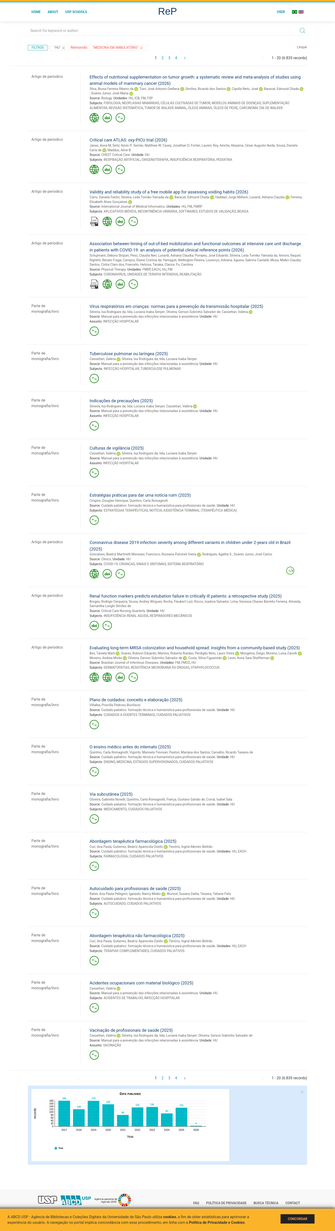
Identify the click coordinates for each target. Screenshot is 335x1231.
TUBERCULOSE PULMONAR (161, 369)
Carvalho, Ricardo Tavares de (232, 752)
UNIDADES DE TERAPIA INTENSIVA (152, 274)
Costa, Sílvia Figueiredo (205, 658)
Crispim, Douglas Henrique (109, 500)
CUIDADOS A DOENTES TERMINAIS (129, 715)
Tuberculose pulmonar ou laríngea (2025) (129, 353)
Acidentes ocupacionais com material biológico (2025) (141, 982)
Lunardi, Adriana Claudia (267, 197)
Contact (292, 1203)
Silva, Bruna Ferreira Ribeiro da (112, 89)
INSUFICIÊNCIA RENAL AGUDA (126, 616)
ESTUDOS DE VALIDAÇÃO (217, 211)
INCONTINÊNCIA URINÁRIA (158, 211)
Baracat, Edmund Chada (281, 89)
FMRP (198, 206)
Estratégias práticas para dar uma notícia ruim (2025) (140, 495)
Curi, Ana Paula (100, 847)
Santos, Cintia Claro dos (107, 264)
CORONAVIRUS (115, 274)
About (53, 12)
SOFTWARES (188, 211)
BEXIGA (242, 211)
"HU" (60, 48)
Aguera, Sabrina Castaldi (251, 260)
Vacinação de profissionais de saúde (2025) (131, 1030)
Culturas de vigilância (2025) (117, 448)
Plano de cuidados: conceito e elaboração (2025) (136, 699)
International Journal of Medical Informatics (133, 206)
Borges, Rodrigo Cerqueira (108, 601)
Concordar (297, 1219)
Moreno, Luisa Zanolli (281, 653)
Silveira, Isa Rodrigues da (108, 312)
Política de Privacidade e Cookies (217, 1222)
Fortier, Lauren (201, 145)
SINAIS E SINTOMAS (151, 564)
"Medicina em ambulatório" (118, 48)
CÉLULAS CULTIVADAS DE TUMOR (185, 103)
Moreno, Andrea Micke (106, 658)
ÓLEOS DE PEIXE (226, 108)
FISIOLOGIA (112, 103)
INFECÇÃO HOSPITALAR (121, 321)
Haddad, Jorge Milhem (231, 197)
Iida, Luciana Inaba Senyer (145, 312)
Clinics (106, 559)
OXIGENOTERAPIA (155, 160)
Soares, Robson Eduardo (138, 653)
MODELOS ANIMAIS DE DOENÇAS (236, 103)
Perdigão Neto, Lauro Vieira (214, 653)
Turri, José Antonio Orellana (159, 89)
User (281, 12)
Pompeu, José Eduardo (211, 255)
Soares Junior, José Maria (109, 93)
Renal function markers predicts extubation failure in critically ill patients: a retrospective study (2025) (186, 596)
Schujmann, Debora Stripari (109, 255)
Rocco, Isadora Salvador (211, 601)
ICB (137, 98)
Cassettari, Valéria (235, 312)
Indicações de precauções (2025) (121, 400)
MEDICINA (124, 762)
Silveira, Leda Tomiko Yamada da (144, 197)
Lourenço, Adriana (219, 260)
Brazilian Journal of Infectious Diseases (129, 662)
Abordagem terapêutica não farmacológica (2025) (137, 935)
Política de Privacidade (226, 1203)
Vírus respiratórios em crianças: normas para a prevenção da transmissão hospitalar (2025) (176, 306)
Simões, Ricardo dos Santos (205, 89)
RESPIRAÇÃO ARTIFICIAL (122, 160)
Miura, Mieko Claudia (285, 260)
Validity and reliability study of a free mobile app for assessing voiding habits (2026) (169, 191)
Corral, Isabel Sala (219, 799)
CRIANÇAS (127, 564)
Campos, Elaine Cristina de (142, 260)
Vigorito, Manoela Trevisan (148, 752)
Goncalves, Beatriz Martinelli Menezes (117, 554)
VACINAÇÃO (112, 1045)
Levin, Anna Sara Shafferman (249, 658)
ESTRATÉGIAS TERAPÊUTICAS (126, 510)
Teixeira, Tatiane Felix (215, 894)
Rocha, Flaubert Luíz (178, 601)
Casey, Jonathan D (176, 145)
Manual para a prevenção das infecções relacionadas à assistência (149, 316)
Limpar (302, 47)
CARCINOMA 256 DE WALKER (261, 108)
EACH (156, 269)
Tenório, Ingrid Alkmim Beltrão (190, 847)
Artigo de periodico (47, 76)
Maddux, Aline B (119, 150)
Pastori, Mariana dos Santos (189, 752)
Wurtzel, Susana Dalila (183, 894)
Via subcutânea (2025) (111, 794)
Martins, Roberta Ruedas (175, 653)
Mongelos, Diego (252, 653)
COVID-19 (111, 564)
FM (143, 98)
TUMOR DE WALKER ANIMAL (165, 108)
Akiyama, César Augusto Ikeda (253, 145)
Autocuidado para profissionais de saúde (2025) (135, 888)
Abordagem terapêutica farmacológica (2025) (133, 841)
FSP (150, 98)
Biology (106, 98)
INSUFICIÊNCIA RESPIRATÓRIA (192, 160)
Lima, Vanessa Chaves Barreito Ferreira (259, 601)
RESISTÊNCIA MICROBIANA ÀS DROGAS (160, 667)
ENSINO (109, 762)
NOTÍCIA (156, 510)
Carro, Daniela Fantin (105, 197)
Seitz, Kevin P (122, 145)
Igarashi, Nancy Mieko (145, 894)
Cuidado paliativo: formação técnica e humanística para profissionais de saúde (158, 505)
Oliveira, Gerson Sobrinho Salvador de (193, 312)
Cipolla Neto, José (245, 89)
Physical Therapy (113, 269)
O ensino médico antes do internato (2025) (130, 746)
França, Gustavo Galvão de (186, 799)
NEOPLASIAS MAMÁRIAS (140, 103)
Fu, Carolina (184, 264)
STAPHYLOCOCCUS (205, 667)
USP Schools (76, 12)
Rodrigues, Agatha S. (217, 554)
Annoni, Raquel (289, 255)
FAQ (196, 1203)
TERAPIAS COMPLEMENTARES (126, 951)
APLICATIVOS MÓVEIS (120, 211)
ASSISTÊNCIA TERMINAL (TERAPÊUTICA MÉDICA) (200, 510)
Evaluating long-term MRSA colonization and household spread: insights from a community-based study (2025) (195, 647)
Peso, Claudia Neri (143, 255)
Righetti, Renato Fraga (105, 260)
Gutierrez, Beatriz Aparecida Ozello (138, 847)
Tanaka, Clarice (164, 264)
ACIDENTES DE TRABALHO (123, 998)
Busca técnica (266, 1203)
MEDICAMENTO (115, 809)
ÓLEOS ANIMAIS (200, 108)
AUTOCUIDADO (115, 903)
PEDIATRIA (224, 160)
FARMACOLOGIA (116, 856)
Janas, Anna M (100, 145)
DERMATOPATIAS (116, 667)
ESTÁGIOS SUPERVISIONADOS (155, 762)
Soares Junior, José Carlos (253, 554)
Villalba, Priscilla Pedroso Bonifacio (115, 705)
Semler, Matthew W (147, 145)
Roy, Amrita (221, 145)
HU (131, 98)
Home (36, 12)
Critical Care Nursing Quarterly (123, 611)
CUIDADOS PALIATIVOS (173, 715)
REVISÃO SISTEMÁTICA (126, 108)
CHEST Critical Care (115, 155)
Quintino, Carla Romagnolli (149, 500)
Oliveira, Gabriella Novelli (107, 799)
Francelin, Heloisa (138, 264)
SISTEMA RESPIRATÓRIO (186, 564)
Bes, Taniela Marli (102, 653)
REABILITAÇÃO (190, 274)
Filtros (38, 47)
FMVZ (185, 662)
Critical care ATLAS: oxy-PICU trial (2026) (128, 140)
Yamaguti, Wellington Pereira (183, 260)
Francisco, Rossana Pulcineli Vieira (171, 554)
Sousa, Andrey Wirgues (145, 601)
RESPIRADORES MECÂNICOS (171, 616)
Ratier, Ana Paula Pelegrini (108, 894)
